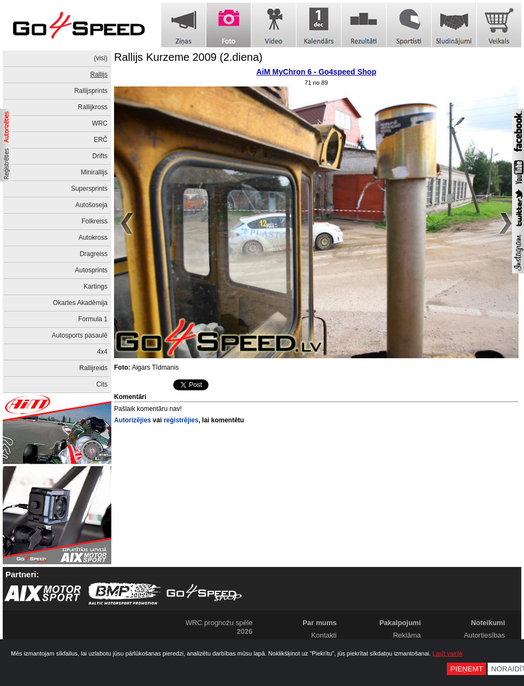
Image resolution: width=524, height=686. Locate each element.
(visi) (101, 58)
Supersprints (89, 188)
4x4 (102, 352)
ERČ (101, 140)
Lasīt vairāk (447, 653)
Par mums (319, 623)
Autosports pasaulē (80, 335)
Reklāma (407, 635)
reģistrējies (180, 420)
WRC (100, 123)
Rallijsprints (91, 91)
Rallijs (99, 74)
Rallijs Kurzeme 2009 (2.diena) (188, 57)
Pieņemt (466, 669)
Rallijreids (93, 368)
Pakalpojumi (400, 623)
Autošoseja (91, 205)
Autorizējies (132, 420)
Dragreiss (94, 254)
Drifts (100, 156)
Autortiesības (484, 635)
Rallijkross (93, 107)
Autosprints (91, 270)
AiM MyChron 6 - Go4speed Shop (316, 71)
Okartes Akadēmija (80, 303)
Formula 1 (93, 319)
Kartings (96, 286)
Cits (102, 384)
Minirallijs (94, 172)
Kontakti (324, 635)
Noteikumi (488, 623)
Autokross (93, 237)
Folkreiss (94, 221)
